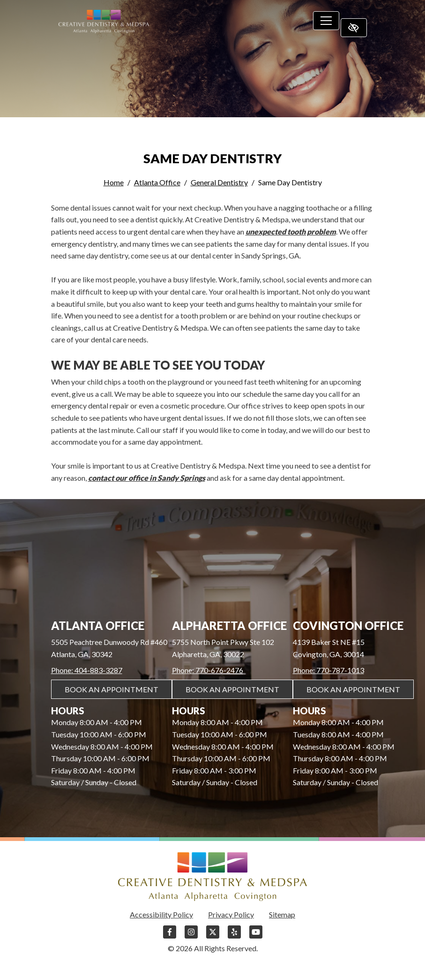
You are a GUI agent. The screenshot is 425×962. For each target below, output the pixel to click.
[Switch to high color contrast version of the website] (354, 27)
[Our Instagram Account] (191, 936)
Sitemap (282, 914)
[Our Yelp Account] (234, 936)
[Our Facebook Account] (169, 936)
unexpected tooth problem (291, 231)
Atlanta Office (157, 182)
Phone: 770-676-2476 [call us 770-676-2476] (207, 670)
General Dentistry (219, 182)
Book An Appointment (111, 689)
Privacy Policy (231, 914)
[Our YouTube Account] (255, 936)
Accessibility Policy (161, 914)
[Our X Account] (212, 936)
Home (114, 182)
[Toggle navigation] (326, 20)
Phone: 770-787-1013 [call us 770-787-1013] (328, 670)
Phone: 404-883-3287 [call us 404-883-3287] (86, 670)
